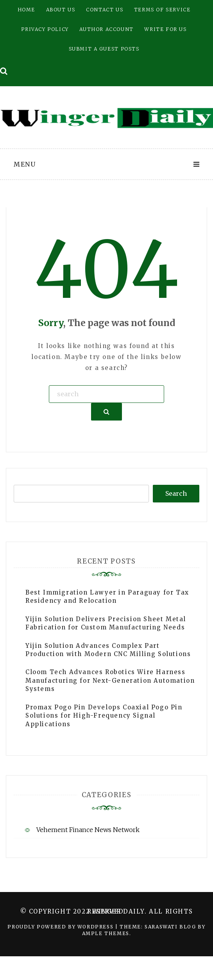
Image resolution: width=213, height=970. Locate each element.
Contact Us (104, 10)
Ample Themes (105, 933)
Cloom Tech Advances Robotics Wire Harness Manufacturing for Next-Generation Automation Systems (110, 680)
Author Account (106, 29)
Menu (25, 164)
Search (176, 493)
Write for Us (165, 29)
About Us (60, 10)
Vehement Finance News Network (88, 830)
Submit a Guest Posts (104, 49)
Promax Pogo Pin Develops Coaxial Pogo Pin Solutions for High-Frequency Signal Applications (104, 715)
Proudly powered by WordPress (61, 927)
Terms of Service (162, 10)
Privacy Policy (44, 29)
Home (26, 10)
